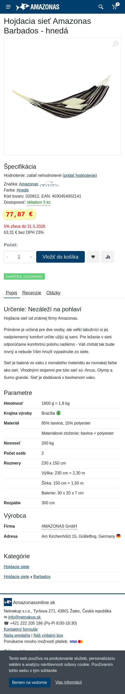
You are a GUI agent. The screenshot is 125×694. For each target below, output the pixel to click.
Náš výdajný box (48, 635)
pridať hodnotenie (79, 175)
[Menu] (8, 6)
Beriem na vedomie (29, 682)
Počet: (11, 244)
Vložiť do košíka (60, 257)
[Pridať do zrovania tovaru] (107, 257)
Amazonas (28, 184)
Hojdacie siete (16, 567)
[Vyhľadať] (100, 7)
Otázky (53, 292)
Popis (11, 292)
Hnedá (23, 190)
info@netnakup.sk (24, 617)
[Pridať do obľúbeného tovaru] (93, 257)
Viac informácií (68, 682)
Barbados (42, 576)
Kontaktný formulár (21, 629)
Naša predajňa (17, 635)
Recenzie (31, 292)
